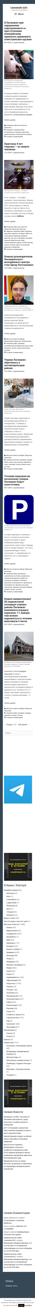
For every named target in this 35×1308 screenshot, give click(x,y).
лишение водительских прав (14, 240)
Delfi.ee (20, 216)
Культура (10, 955)
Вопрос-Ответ (9, 918)
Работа (9, 1002)
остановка (23, 580)
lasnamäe (17, 231)
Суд (24, 229)
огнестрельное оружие (22, 115)
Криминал (9, 125)
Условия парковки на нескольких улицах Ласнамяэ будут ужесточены (17, 480)
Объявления (9, 1030)
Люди (8, 959)
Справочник (9, 1042)
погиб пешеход (27, 242)
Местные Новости (20, 125)
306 (19, 724)
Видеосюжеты (12, 930)
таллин (6, 245)
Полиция (10, 1075)
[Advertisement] (17, 755)
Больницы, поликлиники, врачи (19, 1046)
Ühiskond (10, 915)
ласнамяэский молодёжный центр (16, 346)
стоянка (7, 589)
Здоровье (10, 943)
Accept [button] (21, 1305)
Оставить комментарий (14, 136)
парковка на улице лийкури (22, 587)
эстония (12, 245)
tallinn (23, 231)
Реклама (10, 1008)
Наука (8, 974)
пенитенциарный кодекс (12, 242)
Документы (11, 937)
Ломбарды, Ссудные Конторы (18, 1063)
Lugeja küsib (11, 903)
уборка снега (25, 464)
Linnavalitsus (11, 899)
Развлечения (26, 341)
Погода (9, 990)
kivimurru (16, 460)
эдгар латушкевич (23, 348)
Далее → (25, 724)
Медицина (10, 962)
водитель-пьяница (18, 233)
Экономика (11, 1027)
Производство (12, 996)
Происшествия (17, 229)
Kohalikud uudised (11, 890)
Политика (10, 993)
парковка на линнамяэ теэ (13, 583)
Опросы (7, 1039)
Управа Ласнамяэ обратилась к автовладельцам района (15, 364)
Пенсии (9, 986)
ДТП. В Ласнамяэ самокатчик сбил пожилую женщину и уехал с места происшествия (17, 1130)
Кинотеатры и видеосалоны (17, 1060)
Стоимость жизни (13, 1015)
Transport (10, 912)
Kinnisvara (10, 893)
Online (11, 1286)
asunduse (9, 460)
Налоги (9, 971)
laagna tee (9, 231)
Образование (8, 341)
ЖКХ (8, 940)
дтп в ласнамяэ (19, 238)
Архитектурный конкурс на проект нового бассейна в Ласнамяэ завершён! (18, 1139)
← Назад (8, 724)
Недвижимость (12, 977)
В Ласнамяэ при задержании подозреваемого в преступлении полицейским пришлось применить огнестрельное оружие (18, 31)
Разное (9, 1033)
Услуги (9, 1036)
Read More (28, 1305)
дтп (12, 238)
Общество (7, 127)
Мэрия (22, 339)
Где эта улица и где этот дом (15, 921)
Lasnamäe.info (18, 7)
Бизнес (9, 927)
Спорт (8, 1011)
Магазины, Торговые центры (18, 1069)
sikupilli (29, 460)
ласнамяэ (29, 238)
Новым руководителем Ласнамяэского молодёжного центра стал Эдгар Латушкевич (18, 260)
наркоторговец (9, 134)
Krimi (8, 896)
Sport (8, 909)
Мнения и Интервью (14, 965)
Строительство (12, 1018)
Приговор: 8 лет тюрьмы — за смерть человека (16, 146)
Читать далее (9, 120)
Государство (11, 934)
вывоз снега (13, 462)
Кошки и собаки (13, 949)
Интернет (10, 946)
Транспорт (7, 458)
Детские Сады (12, 1057)
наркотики (25, 132)
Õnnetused (10, 906)
